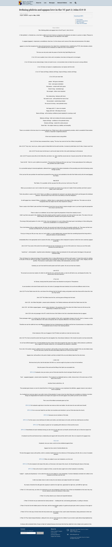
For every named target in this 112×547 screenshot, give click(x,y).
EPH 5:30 (46, 415)
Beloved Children (62, 2)
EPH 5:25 (32, 372)
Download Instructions (82, 21)
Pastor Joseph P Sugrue (56, 531)
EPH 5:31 (25, 420)
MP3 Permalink (80, 22)
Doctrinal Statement (55, 534)
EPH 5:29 (29, 410)
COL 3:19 (56, 440)
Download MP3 (78, 16)
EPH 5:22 (41, 459)
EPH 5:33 (23, 429)
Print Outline (79, 19)
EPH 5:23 (25, 464)
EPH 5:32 (35, 424)
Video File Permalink (81, 23)
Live (45, 2)
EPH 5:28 (28, 405)
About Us (38, 2)
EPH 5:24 (30, 468)
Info (71, 2)
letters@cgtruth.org (74, 534)
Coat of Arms (54, 533)
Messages (52, 2)
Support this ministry (55, 536)
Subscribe (40, 533)
